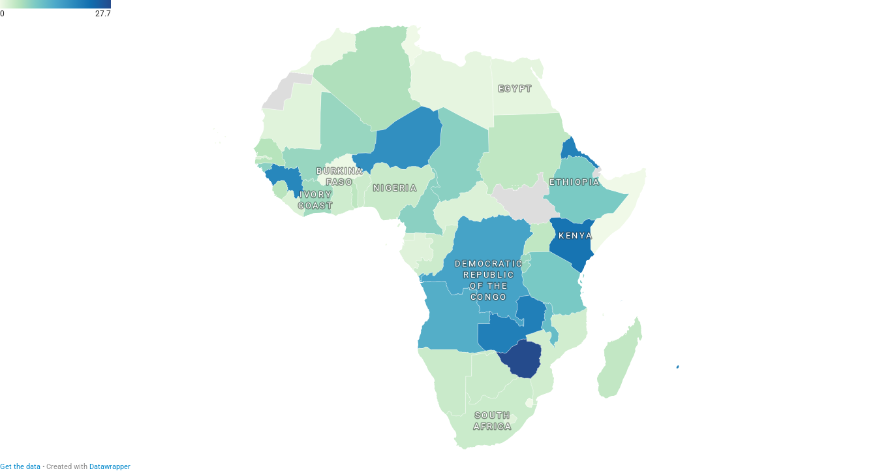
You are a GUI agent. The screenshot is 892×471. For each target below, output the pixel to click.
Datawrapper (110, 467)
